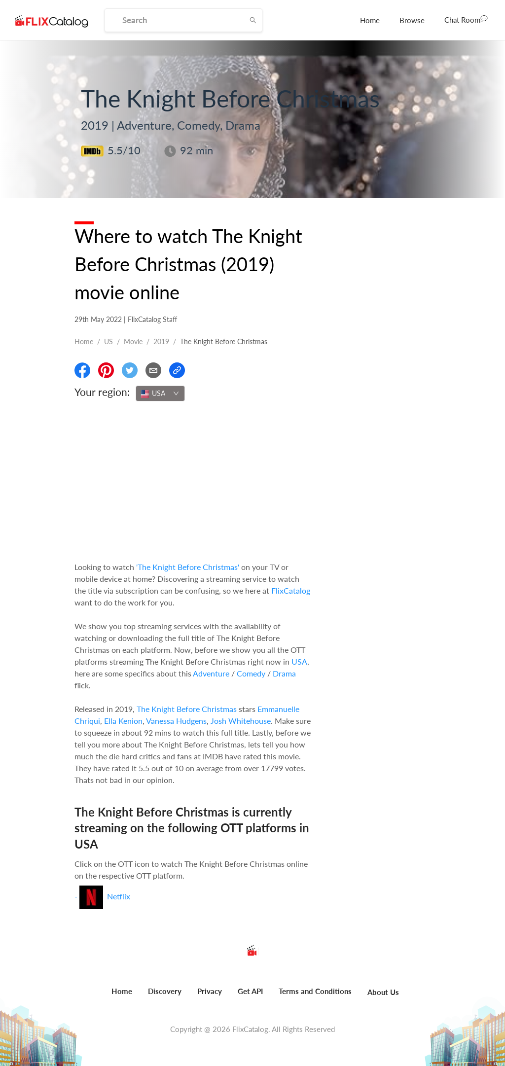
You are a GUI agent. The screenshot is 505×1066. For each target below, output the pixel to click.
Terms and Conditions (315, 991)
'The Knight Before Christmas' (187, 566)
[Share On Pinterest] (106, 370)
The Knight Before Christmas (187, 708)
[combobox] (160, 393)
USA (299, 661)
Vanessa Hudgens (176, 720)
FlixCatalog (290, 590)
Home (370, 20)
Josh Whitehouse (241, 720)
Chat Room (466, 19)
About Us (383, 992)
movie (133, 341)
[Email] (153, 370)
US (108, 341)
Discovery (164, 991)
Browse (412, 20)
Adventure (211, 673)
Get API (250, 991)
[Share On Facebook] (82, 370)
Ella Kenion (123, 720)
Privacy (209, 991)
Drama (284, 673)
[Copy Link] (177, 370)
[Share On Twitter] (130, 370)
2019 (161, 341)
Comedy (251, 673)
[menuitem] (370, 20)
